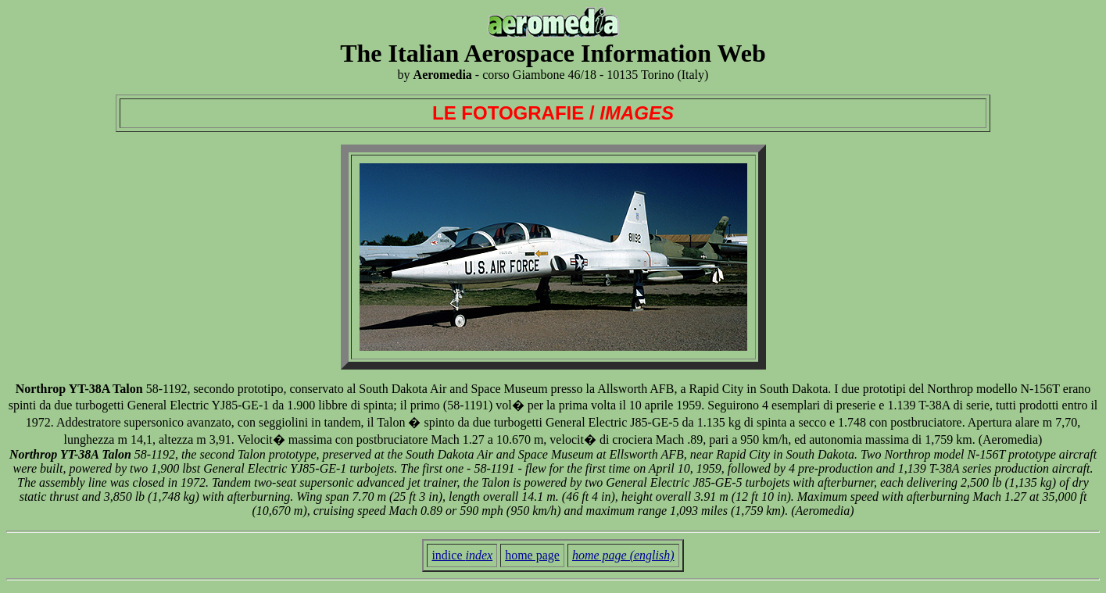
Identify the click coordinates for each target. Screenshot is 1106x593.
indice (461, 555)
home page (532, 555)
